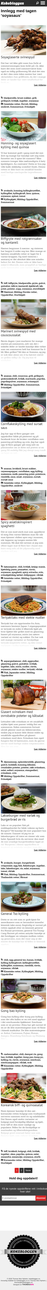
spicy (25, 572)
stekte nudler (19, 669)
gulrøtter (5, 286)
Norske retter (30, 292)
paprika (41, 378)
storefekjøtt (39, 288)
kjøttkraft (33, 286)
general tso (20, 960)
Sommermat (16, 106)
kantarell (23, 286)
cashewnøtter (11, 1054)
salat (3, 770)
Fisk (6, 672)
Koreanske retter (13, 1160)
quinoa (35, 193)
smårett (5, 106)
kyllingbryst (15, 962)
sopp (18, 288)
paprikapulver (8, 381)
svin (41, 572)
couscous (23, 376)
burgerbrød (28, 862)
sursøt (37, 476)
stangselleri (31, 770)
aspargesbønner (12, 661)
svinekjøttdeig (8, 575)
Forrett (24, 104)
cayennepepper (9, 471)
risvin (32, 569)
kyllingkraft (19, 193)
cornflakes (23, 471)
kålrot (14, 286)
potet (3, 288)
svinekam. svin (9, 773)
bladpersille (10, 98)
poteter (11, 288)
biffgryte (12, 283)
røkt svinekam (37, 767)
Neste (28, 1170)
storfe (37, 1157)
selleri (10, 770)
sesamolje (17, 1157)
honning (18, 190)
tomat (22, 196)
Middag (33, 104)
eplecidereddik (26, 762)
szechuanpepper (10, 1062)
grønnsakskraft (9, 378)
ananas (7, 376)
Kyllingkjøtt (10, 199)
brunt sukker (24, 98)
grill (34, 98)
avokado (8, 190)
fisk (20, 865)
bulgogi (22, 1151)
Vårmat (24, 877)
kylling (38, 471)
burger (17, 862)
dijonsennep (10, 762)
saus (13, 476)
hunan (30, 960)
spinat (15, 196)
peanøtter (23, 569)
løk (41, 286)
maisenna (6, 474)
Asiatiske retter (12, 104)
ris (21, 868)
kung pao (28, 1057)
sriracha (33, 572)
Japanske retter (17, 672)
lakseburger (12, 868)
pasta (14, 569)
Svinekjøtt (29, 106)
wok (29, 1062)
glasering (6, 663)
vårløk (39, 575)
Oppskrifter (32, 199)
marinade (30, 378)
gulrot (42, 283)
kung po (38, 1057)
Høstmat (8, 292)
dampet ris (30, 1054)
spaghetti (17, 572)
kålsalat (31, 764)
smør (19, 476)
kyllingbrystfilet (31, 190)
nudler (25, 666)
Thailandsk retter (10, 877)
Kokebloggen (12, 3)
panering (23, 474)
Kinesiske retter (12, 971)
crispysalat (6, 865)
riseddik (5, 476)
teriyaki (31, 669)
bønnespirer (10, 566)
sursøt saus (7, 479)
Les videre (39, 85)
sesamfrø (6, 1157)
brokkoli (16, 468)
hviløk (21, 378)
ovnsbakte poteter (10, 767)
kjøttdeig (5, 569)
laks (12, 666)
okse (12, 1154)
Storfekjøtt (19, 295)
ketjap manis (38, 566)
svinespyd (33, 381)
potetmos (40, 474)
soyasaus (34, 100)
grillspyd (5, 100)
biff (5, 283)
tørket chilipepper (26, 575)
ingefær (23, 100)
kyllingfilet (6, 193)
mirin (18, 666)
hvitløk (14, 100)
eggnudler (33, 661)
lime (28, 193)
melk (15, 474)
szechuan (35, 1059)
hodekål (12, 764)
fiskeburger (29, 865)
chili (14, 376)
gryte (35, 283)
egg (32, 471)
